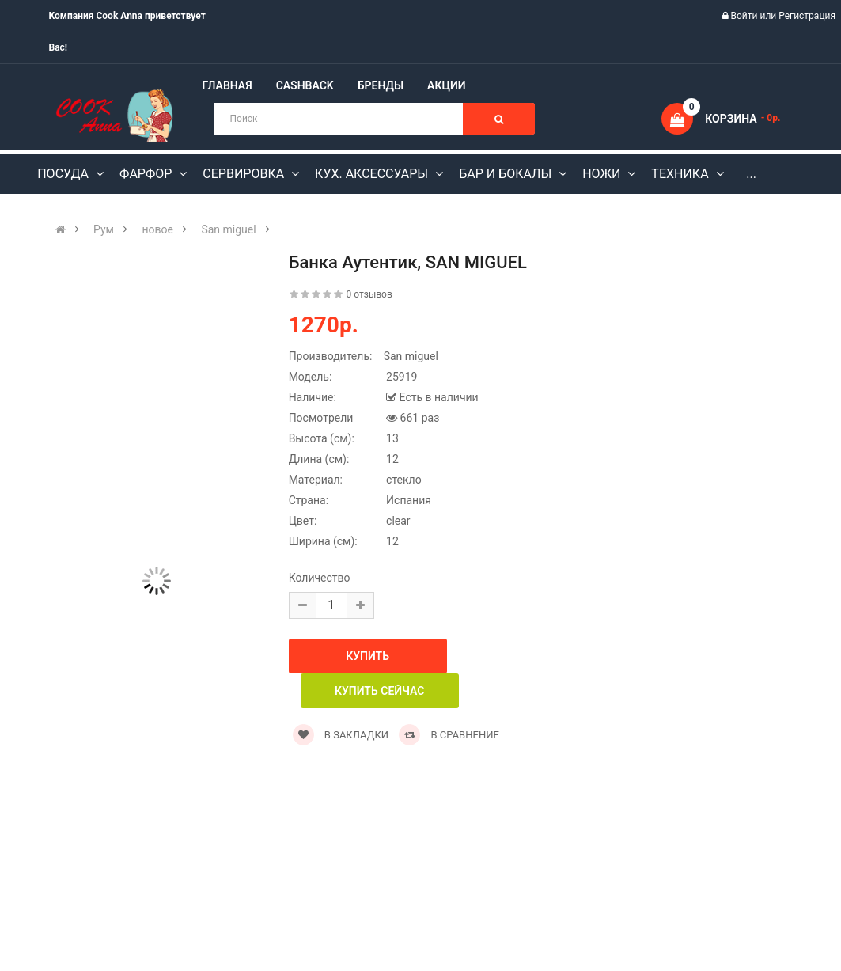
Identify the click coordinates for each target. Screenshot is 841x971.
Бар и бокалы (507, 173)
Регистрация (806, 15)
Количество (319, 577)
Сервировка (245, 173)
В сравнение (449, 735)
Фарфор (147, 173)
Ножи (602, 173)
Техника (681, 173)
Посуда (64, 173)
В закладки (340, 735)
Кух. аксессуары (373, 173)
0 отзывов (369, 294)
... (751, 173)
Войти (745, 15)
